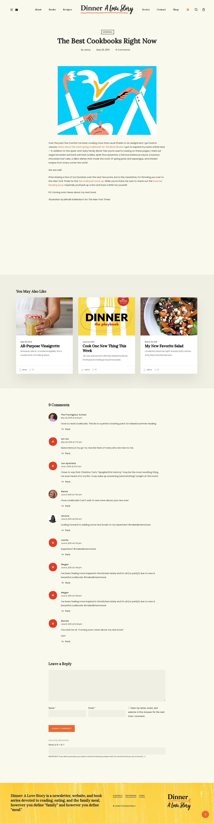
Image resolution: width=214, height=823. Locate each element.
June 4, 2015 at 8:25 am (71, 519)
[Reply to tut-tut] (65, 453)
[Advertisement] (107, 226)
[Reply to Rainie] (65, 505)
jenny (23, 369)
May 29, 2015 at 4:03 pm (71, 418)
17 (157, 369)
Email (92, 708)
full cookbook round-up (91, 181)
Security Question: (59, 740)
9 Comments (123, 49)
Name (52, 708)
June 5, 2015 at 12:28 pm (71, 624)
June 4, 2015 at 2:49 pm (71, 567)
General (108, 32)
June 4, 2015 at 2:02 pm (71, 543)
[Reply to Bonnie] (65, 641)
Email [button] (142, 795)
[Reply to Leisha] (65, 554)
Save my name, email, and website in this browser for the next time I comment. (146, 712)
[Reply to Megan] (65, 582)
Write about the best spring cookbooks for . (91, 146)
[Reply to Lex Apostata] (65, 481)
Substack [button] (117, 795)
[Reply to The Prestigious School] (65, 429)
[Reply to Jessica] (65, 530)
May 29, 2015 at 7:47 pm (71, 442)
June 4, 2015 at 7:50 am (71, 494)
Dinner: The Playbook (94, 302)
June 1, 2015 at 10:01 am (71, 466)
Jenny (87, 49)
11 (94, 369)
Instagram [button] (130, 795)
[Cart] (203, 9)
